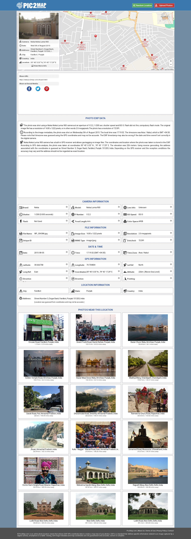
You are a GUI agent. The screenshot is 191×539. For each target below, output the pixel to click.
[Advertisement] (115, 93)
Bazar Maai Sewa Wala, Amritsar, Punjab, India (95, 378)
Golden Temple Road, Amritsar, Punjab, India (43, 378)
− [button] (171, 64)
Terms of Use (150, 531)
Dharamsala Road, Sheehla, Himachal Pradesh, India (96, 414)
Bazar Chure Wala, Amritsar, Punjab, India (148, 342)
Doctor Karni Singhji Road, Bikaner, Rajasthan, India (44, 485)
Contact (171, 531)
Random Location (144, 5)
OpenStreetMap (169, 69)
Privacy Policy (162, 531)
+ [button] (171, 61)
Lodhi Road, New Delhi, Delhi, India (44, 521)
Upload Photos (166, 5)
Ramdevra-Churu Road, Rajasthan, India (147, 414)
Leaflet (153, 69)
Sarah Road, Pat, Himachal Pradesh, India (43, 414)
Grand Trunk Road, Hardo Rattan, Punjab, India (96, 342)
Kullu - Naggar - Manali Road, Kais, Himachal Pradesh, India (96, 449)
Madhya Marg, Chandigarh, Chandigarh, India (147, 378)
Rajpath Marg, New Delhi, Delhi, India (148, 485)
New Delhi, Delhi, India (96, 521)
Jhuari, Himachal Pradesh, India (44, 449)
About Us (141, 531)
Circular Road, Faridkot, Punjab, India (44, 342)
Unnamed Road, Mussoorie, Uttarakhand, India (148, 449)
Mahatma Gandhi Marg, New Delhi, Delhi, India (96, 485)
